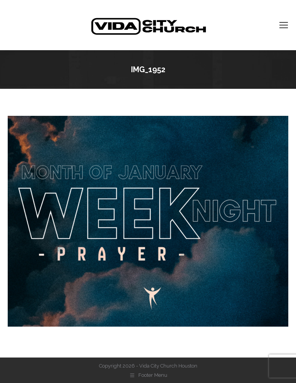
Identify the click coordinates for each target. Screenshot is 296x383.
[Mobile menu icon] (283, 25)
